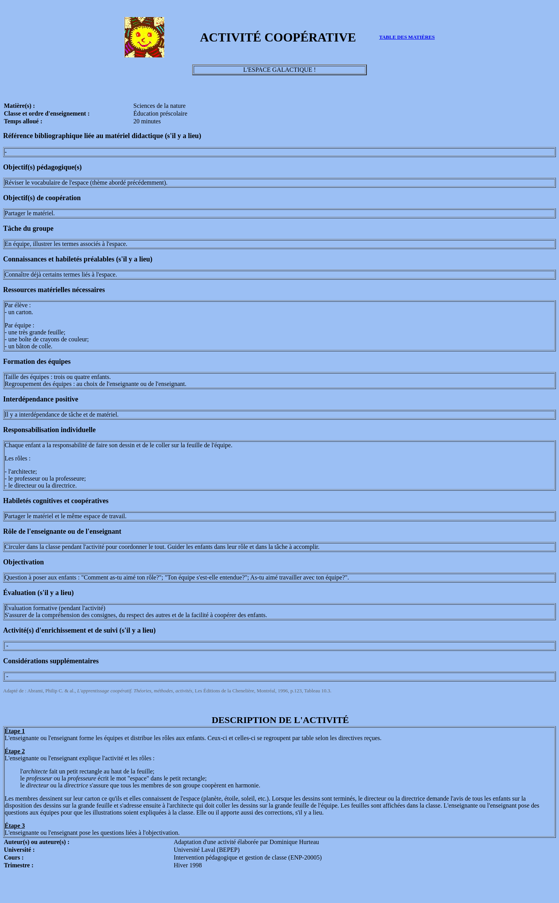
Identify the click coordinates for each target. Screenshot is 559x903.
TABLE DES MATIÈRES (407, 37)
